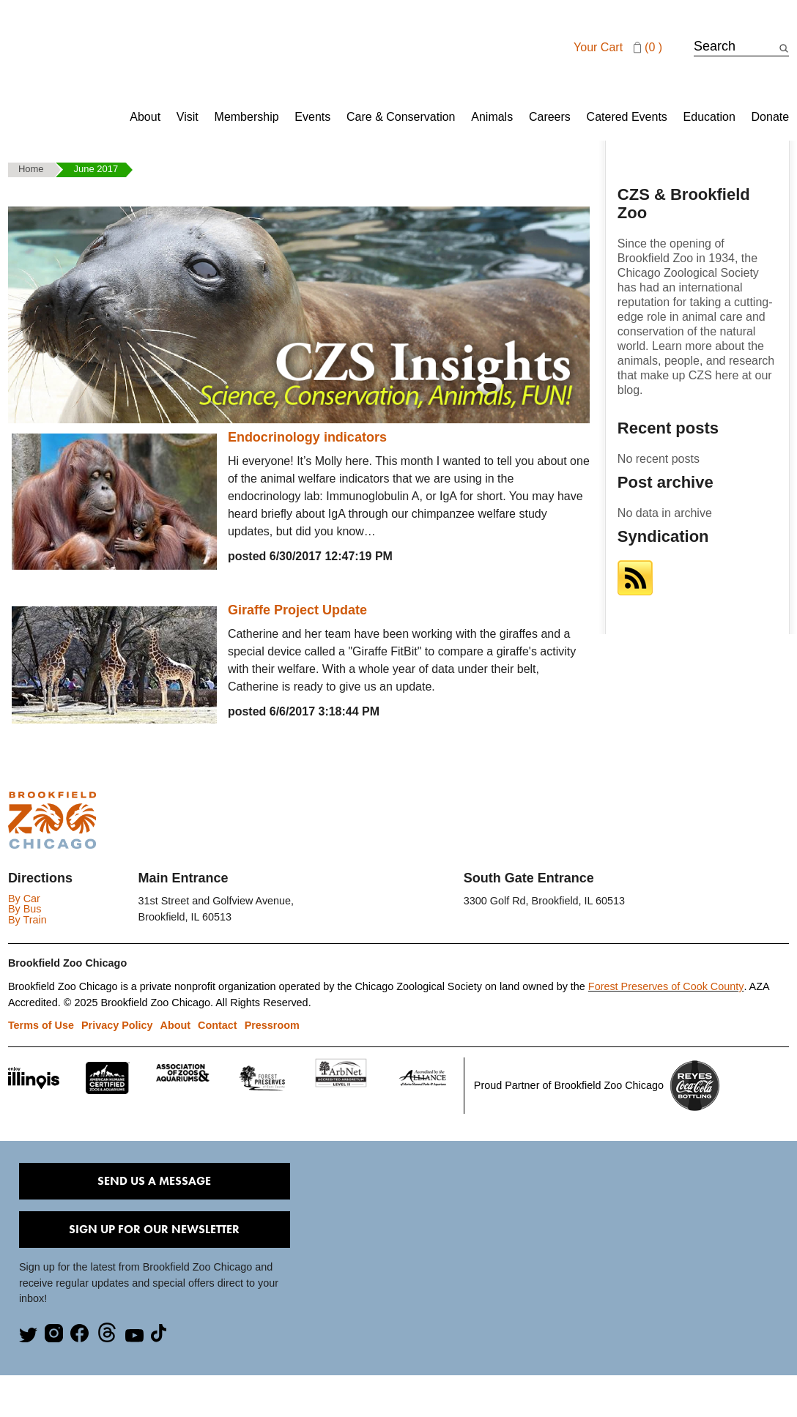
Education (709, 117)
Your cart (620, 47)
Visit (188, 117)
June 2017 (96, 168)
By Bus (25, 909)
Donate (771, 117)
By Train (27, 920)
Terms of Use (41, 1025)
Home (31, 168)
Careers (550, 117)
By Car (24, 898)
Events (312, 117)
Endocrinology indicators (307, 437)
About (145, 117)
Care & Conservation (401, 117)
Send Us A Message (154, 1181)
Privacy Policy (117, 1025)
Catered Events (627, 117)
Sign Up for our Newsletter (154, 1229)
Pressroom (272, 1025)
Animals (492, 117)
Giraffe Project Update (297, 610)
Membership (247, 117)
